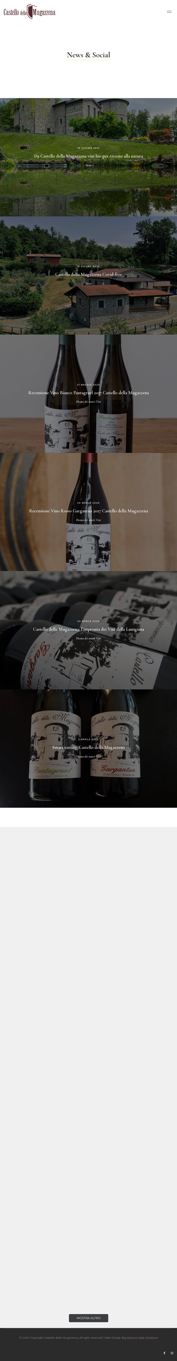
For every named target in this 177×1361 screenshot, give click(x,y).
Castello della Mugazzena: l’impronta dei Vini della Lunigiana (88, 629)
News (88, 165)
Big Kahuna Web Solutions (140, 1337)
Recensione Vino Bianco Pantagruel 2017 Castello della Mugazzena (88, 393)
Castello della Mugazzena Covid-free (88, 274)
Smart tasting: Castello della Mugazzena (88, 747)
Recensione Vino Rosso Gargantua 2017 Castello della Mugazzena (88, 511)
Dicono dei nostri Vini (88, 402)
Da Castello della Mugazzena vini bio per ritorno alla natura (88, 156)
